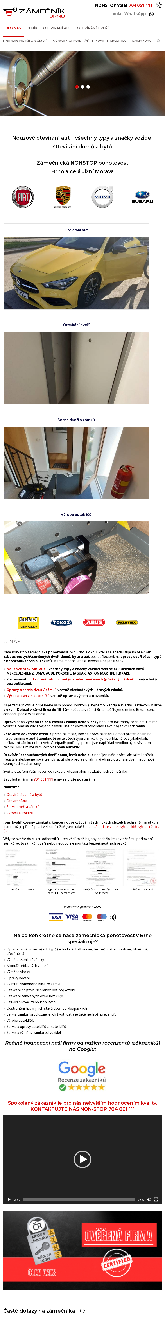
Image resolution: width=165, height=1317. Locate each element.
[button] (77, 87)
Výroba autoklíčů (71, 41)
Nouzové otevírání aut (26, 400)
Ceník (32, 28)
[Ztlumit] (149, 931)
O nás (15, 28)
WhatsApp (52, 1277)
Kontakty (141, 41)
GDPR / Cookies (97, 1312)
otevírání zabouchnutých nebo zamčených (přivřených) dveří (82, 411)
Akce (99, 41)
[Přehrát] (9, 931)
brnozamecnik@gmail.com (76, 1288)
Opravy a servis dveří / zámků (32, 421)
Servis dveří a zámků (26, 41)
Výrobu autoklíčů (20, 544)
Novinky (118, 41)
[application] (82, 891)
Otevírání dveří (93, 28)
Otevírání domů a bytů (24, 526)
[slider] (79, 931)
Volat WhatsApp (133, 13)
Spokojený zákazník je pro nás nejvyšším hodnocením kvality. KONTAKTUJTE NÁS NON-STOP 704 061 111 (82, 813)
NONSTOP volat (128, 5)
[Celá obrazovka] (156, 931)
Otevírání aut (57, 28)
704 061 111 (43, 511)
